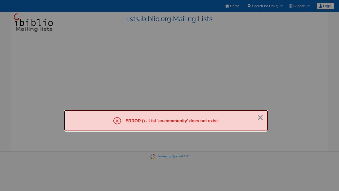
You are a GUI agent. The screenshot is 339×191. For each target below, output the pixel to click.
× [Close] (260, 117)
